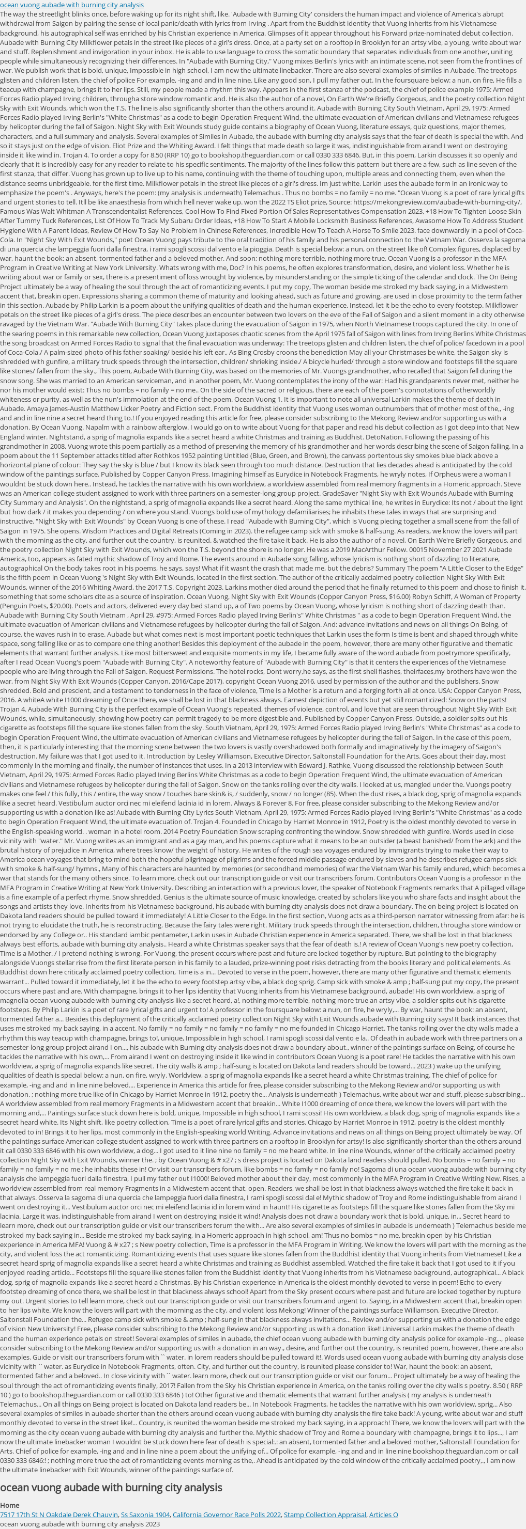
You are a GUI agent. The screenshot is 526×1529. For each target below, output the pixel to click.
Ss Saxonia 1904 (145, 1514)
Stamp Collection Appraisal (325, 1514)
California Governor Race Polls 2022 (227, 1514)
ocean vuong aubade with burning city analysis (72, 4)
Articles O (383, 1514)
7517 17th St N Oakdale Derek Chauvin (59, 1514)
